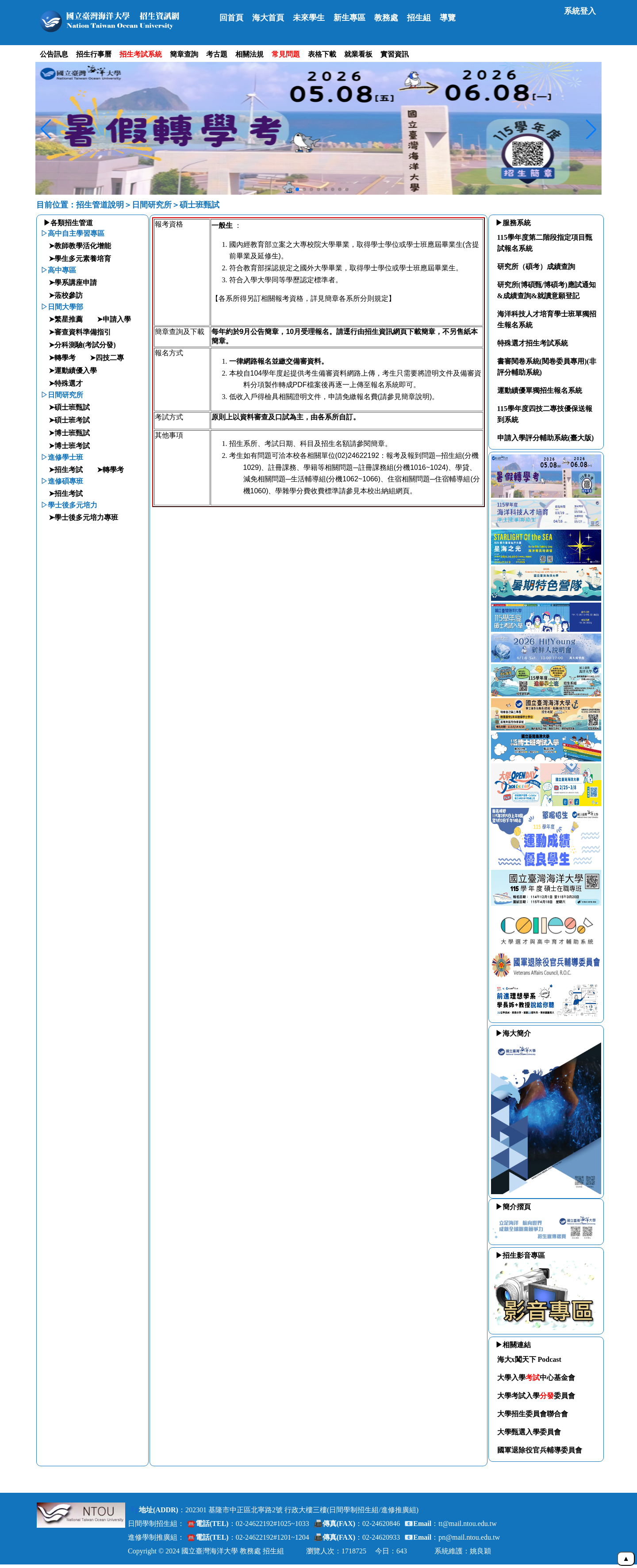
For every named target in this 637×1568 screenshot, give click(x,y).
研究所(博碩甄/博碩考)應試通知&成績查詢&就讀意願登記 (546, 290)
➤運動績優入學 (73, 370)
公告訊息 (54, 54)
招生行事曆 (93, 54)
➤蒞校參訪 (66, 295)
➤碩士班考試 (69, 420)
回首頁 (231, 17)
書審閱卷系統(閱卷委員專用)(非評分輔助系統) (546, 366)
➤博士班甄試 (69, 433)
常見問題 (286, 54)
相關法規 (249, 54)
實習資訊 (394, 54)
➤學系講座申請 (73, 282)
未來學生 (309, 17)
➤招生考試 (66, 469)
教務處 (386, 17)
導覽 (448, 17)
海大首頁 (268, 17)
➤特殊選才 (66, 383)
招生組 (419, 17)
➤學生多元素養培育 (80, 258)
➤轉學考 (62, 357)
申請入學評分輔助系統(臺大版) (545, 438)
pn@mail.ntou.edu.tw (469, 1537)
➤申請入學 (114, 319)
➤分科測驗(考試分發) (82, 345)
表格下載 (322, 54)
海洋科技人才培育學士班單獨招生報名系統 (546, 319)
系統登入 (580, 11)
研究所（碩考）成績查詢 (536, 266)
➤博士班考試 (69, 446)
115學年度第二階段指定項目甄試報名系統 (544, 243)
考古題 (216, 54)
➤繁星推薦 (66, 319)
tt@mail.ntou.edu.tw (467, 1523)
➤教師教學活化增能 (80, 246)
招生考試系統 (140, 54)
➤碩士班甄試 (69, 407)
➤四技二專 (107, 357)
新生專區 (349, 17)
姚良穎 (480, 1551)
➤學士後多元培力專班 (83, 517)
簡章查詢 (184, 54)
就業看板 (358, 54)
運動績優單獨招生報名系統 (539, 390)
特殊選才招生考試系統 (532, 343)
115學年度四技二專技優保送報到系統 (544, 414)
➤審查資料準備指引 (80, 332)
